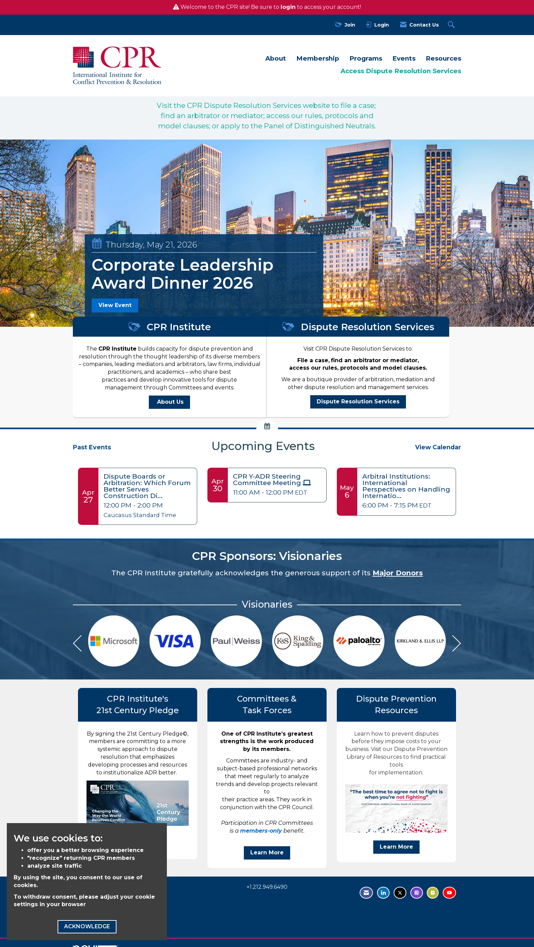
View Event (114, 305)
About (275, 58)
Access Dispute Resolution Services (401, 71)
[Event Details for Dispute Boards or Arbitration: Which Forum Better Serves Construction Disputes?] (148, 486)
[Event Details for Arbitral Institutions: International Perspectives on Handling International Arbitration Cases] (406, 486)
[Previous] (77, 644)
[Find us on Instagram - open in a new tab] (416, 893)
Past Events (92, 447)
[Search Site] (452, 25)
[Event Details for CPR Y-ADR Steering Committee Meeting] (277, 479)
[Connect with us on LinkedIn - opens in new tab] (383, 893)
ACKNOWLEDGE (87, 926)
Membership (317, 58)
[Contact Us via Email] (366, 893)
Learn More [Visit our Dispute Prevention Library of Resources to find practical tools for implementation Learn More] (396, 847)
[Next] (456, 644)
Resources (443, 58)
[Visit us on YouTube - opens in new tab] (449, 893)
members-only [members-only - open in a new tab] (261, 831)
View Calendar (438, 447)
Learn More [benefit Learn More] (267, 852)
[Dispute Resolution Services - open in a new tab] (358, 401)
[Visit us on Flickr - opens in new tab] (433, 893)
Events (403, 58)
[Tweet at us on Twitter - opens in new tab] (400, 893)
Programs (365, 58)
